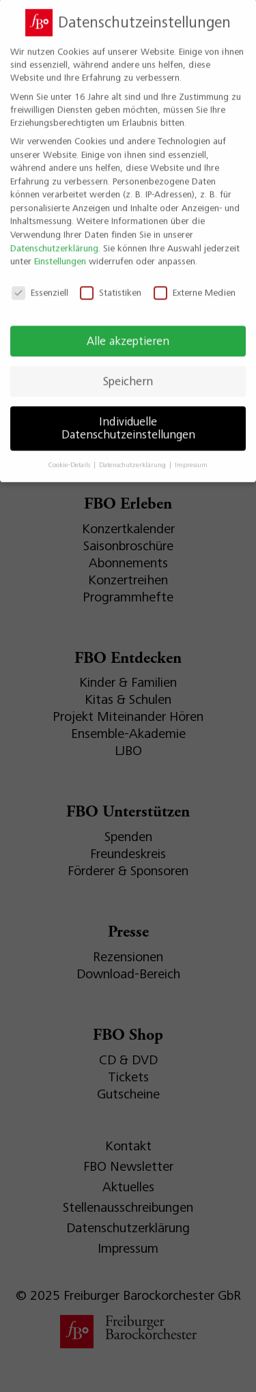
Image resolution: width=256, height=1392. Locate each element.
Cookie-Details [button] (70, 454)
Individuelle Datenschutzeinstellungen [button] (128, 417)
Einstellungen (60, 250)
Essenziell (40, 282)
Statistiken (110, 282)
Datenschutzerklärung (54, 236)
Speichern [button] (128, 370)
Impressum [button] (191, 454)
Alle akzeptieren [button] (128, 330)
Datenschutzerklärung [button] (133, 454)
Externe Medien (195, 282)
